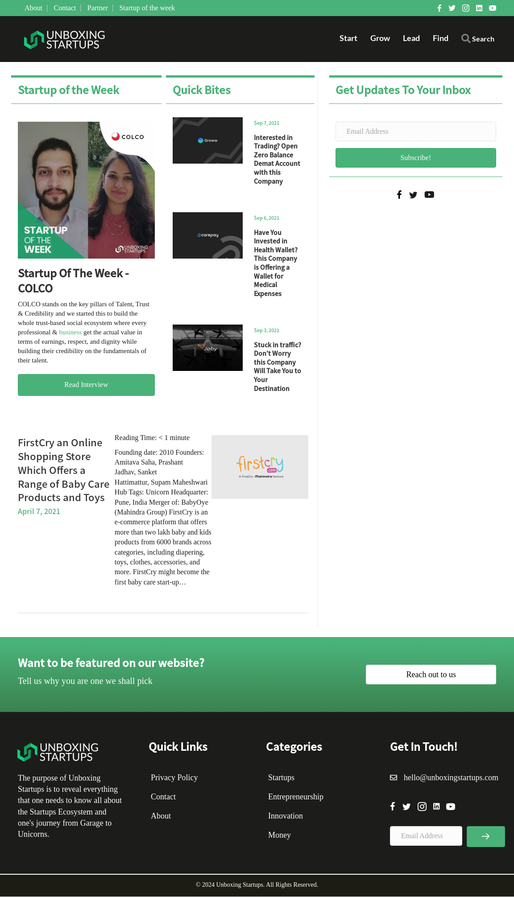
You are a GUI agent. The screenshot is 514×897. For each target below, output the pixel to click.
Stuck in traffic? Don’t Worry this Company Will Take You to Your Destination (277, 367)
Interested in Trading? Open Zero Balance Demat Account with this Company (277, 159)
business (70, 332)
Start (348, 38)
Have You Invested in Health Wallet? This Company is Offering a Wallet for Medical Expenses (276, 263)
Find (440, 38)
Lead (411, 38)
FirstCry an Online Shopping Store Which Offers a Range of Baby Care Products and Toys (63, 469)
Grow (380, 38)
